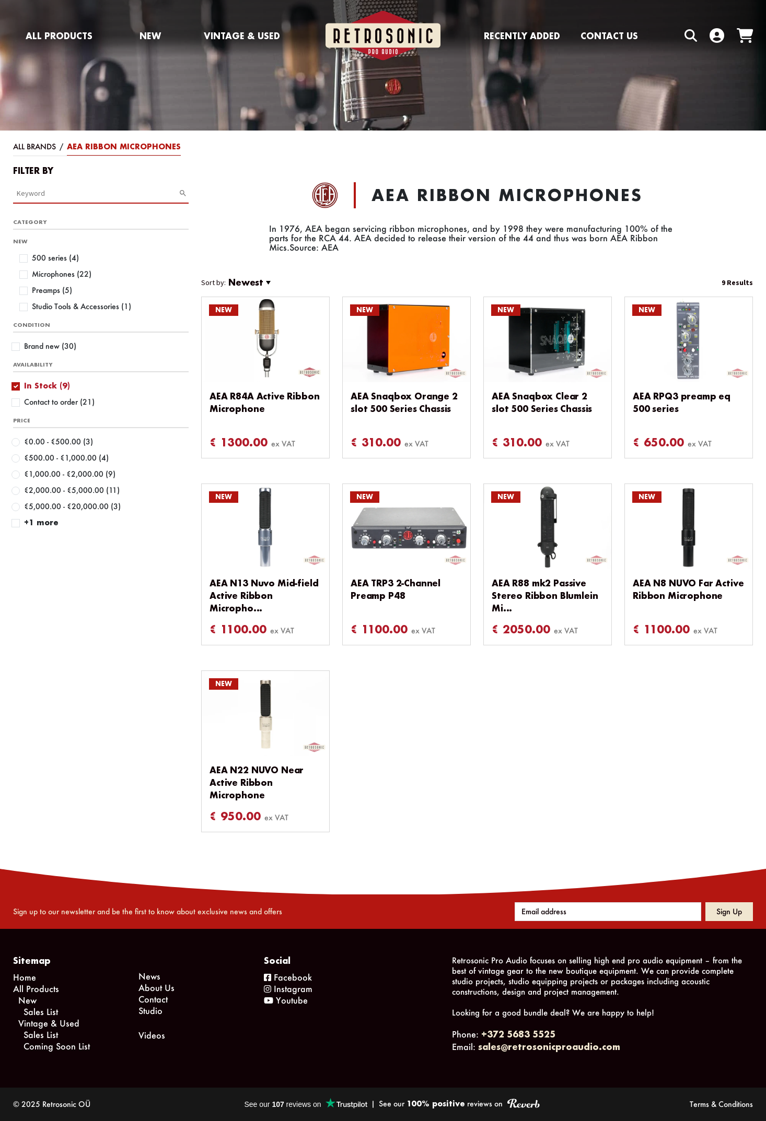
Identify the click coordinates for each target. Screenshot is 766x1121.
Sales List (41, 1011)
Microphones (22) (61, 274)
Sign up (729, 911)
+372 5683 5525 (518, 1034)
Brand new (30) (50, 346)
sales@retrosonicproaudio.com (549, 1046)
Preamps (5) (52, 290)
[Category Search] (98, 193)
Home (24, 977)
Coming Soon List (57, 1046)
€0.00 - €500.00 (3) (58, 441)
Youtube (286, 1000)
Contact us (609, 35)
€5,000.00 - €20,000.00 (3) (72, 506)
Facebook (288, 977)
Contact (153, 999)
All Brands (34, 146)
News (149, 976)
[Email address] (608, 911)
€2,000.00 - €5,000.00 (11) (72, 490)
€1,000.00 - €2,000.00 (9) (69, 474)
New (150, 35)
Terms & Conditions (721, 1104)
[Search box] (668, 35)
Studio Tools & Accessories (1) (81, 306)
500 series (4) (55, 258)
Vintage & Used (242, 35)
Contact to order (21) (59, 402)
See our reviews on (459, 1103)
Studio (150, 1010)
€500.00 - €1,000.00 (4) (66, 458)
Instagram (288, 988)
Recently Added (522, 35)
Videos (151, 1035)
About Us (156, 987)
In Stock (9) (47, 386)
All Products (59, 35)
